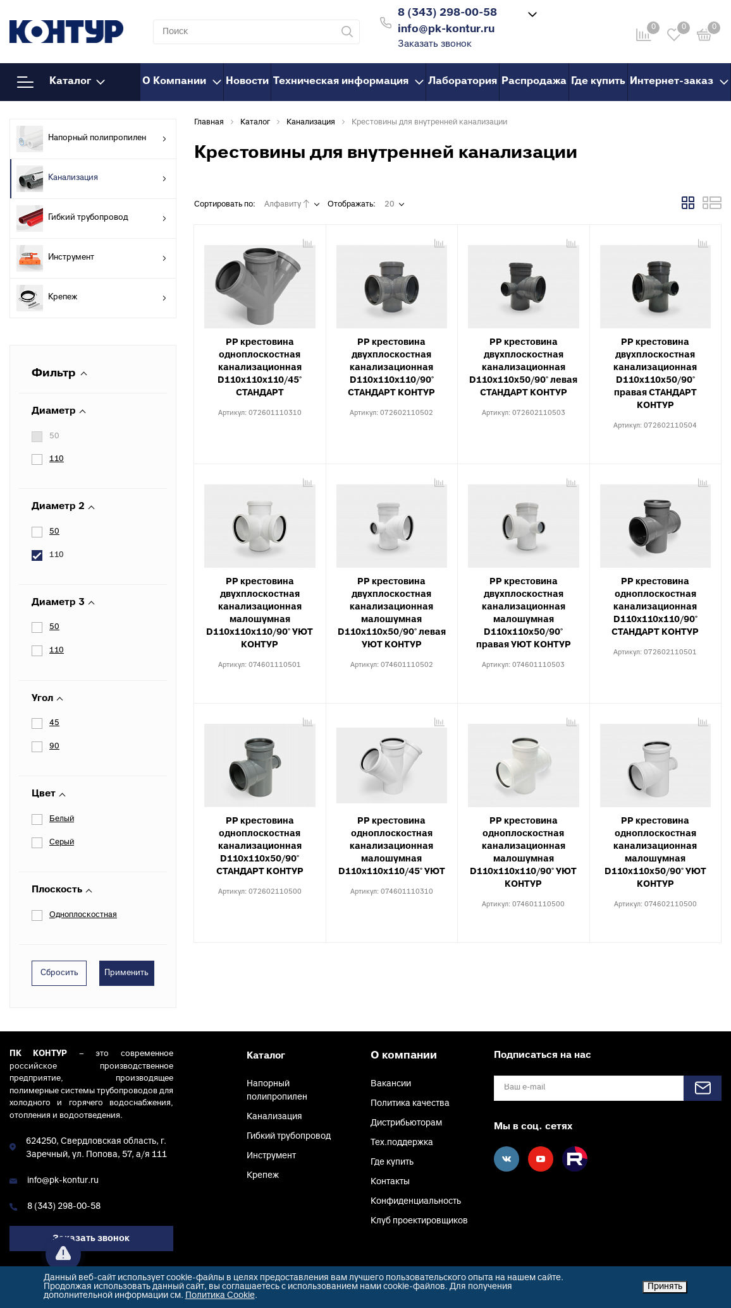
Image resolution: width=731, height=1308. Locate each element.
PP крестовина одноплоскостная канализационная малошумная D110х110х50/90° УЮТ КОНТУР (655, 853)
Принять (665, 1287)
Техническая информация (348, 81)
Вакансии (391, 1084)
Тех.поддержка (402, 1143)
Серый (61, 842)
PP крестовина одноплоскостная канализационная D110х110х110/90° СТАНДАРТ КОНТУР (655, 607)
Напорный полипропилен (91, 139)
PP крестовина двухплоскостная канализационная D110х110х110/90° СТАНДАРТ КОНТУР (391, 368)
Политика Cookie (220, 1296)
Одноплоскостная (83, 915)
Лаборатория (462, 81)
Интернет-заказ (679, 81)
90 (54, 746)
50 (54, 436)
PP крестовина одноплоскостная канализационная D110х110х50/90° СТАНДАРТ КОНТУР (260, 846)
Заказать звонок (435, 44)
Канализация (91, 178)
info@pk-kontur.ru (63, 1181)
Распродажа (534, 81)
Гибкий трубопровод (91, 218)
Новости (247, 81)
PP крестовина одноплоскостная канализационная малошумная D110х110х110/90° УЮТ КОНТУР (523, 853)
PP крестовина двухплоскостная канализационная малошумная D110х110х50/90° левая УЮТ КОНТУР (392, 613)
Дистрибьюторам (406, 1123)
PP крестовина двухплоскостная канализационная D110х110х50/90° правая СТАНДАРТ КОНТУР (655, 374)
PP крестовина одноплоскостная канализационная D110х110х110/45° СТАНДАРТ (260, 368)
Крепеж (91, 298)
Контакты (390, 1182)
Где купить (598, 81)
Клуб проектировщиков (419, 1221)
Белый (61, 819)
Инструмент (91, 258)
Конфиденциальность (416, 1201)
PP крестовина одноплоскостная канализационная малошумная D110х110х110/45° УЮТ (391, 846)
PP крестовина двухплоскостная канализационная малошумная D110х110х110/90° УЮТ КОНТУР (259, 613)
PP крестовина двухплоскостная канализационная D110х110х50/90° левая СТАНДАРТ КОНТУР (523, 368)
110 (56, 459)
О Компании (181, 81)
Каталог (61, 82)
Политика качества (410, 1104)
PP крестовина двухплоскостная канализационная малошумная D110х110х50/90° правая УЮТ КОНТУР (523, 613)
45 (54, 723)
